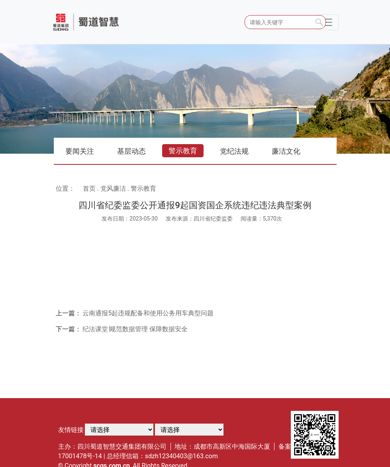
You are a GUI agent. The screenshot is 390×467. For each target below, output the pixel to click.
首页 (89, 188)
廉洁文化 (286, 151)
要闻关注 (79, 151)
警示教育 (183, 151)
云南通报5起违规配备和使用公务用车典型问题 (148, 313)
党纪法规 (234, 151)
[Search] (285, 22)
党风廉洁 (113, 188)
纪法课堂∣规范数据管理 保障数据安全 (135, 329)
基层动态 (131, 151)
